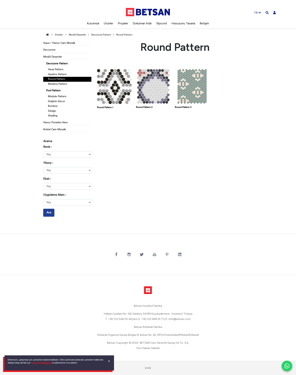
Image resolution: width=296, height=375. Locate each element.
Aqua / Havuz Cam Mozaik (59, 43)
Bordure (53, 106)
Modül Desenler (77, 35)
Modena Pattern (57, 84)
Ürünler (108, 23)
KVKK (148, 368)
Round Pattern (124, 35)
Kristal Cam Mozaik (54, 129)
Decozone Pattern (101, 35)
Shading (52, 115)
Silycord (161, 23)
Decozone (49, 50)
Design (52, 111)
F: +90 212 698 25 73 (151, 319)
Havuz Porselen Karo (55, 122)
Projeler (123, 23)
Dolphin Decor (56, 101)
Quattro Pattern (57, 74)
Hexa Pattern (55, 69)
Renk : (47, 147)
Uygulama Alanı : (54, 194)
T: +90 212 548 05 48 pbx (121, 319)
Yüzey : (48, 163)
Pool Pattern (53, 90)
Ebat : (47, 178)
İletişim (204, 23)
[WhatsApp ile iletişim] (287, 366)
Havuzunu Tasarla (183, 23)
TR (257, 13)
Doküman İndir (142, 23)
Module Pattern (57, 96)
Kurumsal (93, 23)
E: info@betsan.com (178, 319)
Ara (48, 212)
